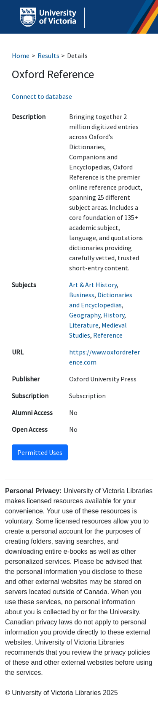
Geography (84, 315)
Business (81, 295)
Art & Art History (93, 284)
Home (20, 55)
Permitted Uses (39, 452)
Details (77, 55)
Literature (84, 325)
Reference (108, 335)
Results (48, 55)
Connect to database (42, 96)
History (113, 315)
